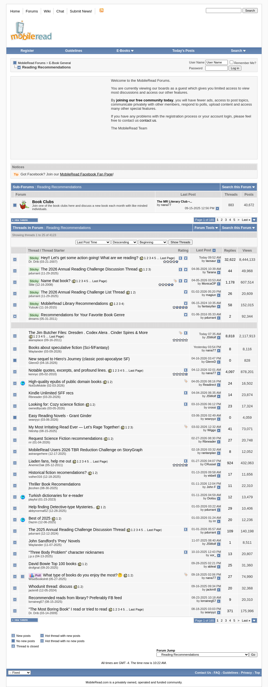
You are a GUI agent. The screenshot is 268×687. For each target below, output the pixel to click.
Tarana (211, 272)
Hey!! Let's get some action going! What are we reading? (89, 258)
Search (238, 51)
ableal (212, 566)
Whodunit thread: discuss (50, 586)
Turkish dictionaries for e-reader (56, 495)
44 (230, 271)
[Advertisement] (60, 117)
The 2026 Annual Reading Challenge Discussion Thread (89, 269)
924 (230, 463)
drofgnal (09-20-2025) (43, 567)
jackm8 (211, 589)
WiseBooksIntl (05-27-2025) (47, 579)
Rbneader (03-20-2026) (44, 397)
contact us (148, 120)
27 (230, 440)
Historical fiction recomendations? (58, 472)
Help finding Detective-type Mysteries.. (62, 507)
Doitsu (211, 498)
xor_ (213, 555)
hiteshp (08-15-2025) (43, 431)
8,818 (230, 336)
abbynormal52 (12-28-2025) (47, 510)
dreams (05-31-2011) (43, 318)
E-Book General (60, 63)
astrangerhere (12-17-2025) (47, 453)
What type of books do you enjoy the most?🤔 (82, 575)
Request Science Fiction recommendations (65, 438)
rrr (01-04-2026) (39, 442)
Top (257, 672)
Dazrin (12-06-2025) (42, 522)
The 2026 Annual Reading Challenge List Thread (83, 292)
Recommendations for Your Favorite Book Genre (83, 315)
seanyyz (210, 418)
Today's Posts (183, 51)
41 (230, 429)
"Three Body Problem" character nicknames (66, 552)
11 (230, 486)
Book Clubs (43, 202)
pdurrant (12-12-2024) (44, 533)
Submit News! (81, 11)
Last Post (203, 250)
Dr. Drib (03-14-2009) (43, 613)
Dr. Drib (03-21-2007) (43, 261)
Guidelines (73, 51)
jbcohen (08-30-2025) (43, 488)
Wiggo (211, 430)
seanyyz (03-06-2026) (43, 419)
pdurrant (210, 318)
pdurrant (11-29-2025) (44, 273)
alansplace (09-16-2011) (45, 340)
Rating (183, 250)
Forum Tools (204, 228)
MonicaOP (209, 283)
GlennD (211, 362)
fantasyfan (209, 306)
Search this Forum (236, 187)
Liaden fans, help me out (50, 461)
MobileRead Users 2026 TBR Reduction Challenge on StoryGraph (86, 450)
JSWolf (211, 337)
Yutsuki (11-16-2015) (43, 307)
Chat (60, 11)
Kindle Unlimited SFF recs (51, 393)
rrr (214, 521)
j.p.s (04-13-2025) (41, 556)
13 (230, 554)
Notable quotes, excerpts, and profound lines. (68, 370)
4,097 (230, 372)
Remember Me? (243, 63)
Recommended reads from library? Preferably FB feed (75, 598)
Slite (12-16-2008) (41, 284)
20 (230, 520)
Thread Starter (53, 250)
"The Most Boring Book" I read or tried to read (68, 609)
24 (230, 383)
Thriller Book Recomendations (55, 484)
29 (230, 508)
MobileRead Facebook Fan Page (86, 174)
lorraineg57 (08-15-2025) (45, 601)
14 (230, 395)
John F (211, 487)
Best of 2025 (39, 518)
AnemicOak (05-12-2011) (46, 465)
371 (230, 611)
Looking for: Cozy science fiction (56, 404)
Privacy (246, 672)
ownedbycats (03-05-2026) (47, 408)
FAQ (217, 672)
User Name (197, 62)
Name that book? (55, 281)
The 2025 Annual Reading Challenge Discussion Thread (77, 529)
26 (230, 294)
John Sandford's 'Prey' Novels (54, 541)
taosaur (211, 260)
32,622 (230, 259)
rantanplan (208, 452)
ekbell (212, 475)
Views (247, 250)
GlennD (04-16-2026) (43, 362)
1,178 (230, 282)
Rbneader (209, 441)
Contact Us (203, 672)
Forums (32, 11)
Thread (33, 250)
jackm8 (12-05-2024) (43, 590)
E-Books (125, 51)
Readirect (209, 384)
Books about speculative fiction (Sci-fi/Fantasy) (69, 347)
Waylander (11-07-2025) (45, 544)
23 (230, 406)
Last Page (167, 258)
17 (230, 474)
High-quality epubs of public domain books (65, 381)
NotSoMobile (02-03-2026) (47, 385)
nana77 (166, 204)
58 (230, 305)
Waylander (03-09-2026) (45, 351)
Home (15, 11)
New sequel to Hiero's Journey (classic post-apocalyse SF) (79, 359)
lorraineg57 (208, 600)
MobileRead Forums (31, 63)
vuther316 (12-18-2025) (45, 476)
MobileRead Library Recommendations (74, 303)
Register (27, 51)
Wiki (47, 11)
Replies (230, 250)
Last (246, 219)
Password (196, 68)
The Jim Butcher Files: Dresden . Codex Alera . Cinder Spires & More (88, 332)
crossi (212, 407)
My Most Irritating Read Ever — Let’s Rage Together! (74, 427)
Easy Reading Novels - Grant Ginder (60, 415)
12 (230, 497)
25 (230, 565)
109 (230, 531)
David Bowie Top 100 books (53, 563)
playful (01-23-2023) (42, 499)
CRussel (210, 464)
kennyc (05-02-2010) (43, 374)
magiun (211, 295)
